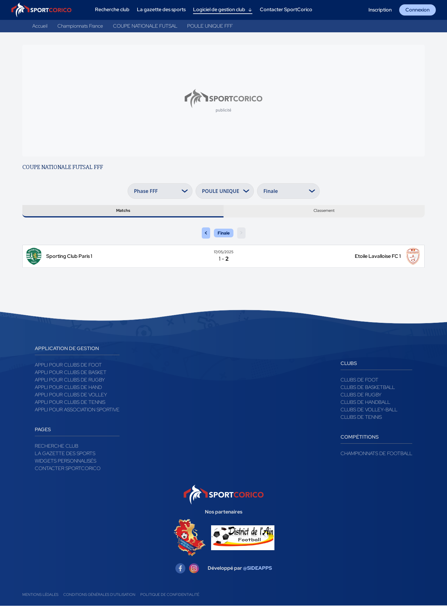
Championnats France (80, 26)
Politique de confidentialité (169, 600)
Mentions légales (40, 600)
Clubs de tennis (361, 423)
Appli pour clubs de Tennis (70, 408)
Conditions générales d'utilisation (99, 600)
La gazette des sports (65, 459)
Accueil (39, 26)
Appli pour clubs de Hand (68, 393)
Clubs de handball (365, 408)
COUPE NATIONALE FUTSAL (145, 26)
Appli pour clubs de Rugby (70, 386)
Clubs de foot (359, 386)
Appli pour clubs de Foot (68, 371)
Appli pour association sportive (77, 416)
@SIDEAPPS (257, 574)
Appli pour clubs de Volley (71, 401)
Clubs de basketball (368, 393)
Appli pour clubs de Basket (70, 378)
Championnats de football (376, 459)
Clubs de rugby (361, 401)
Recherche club (56, 452)
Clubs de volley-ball (369, 416)
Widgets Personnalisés (65, 467)
